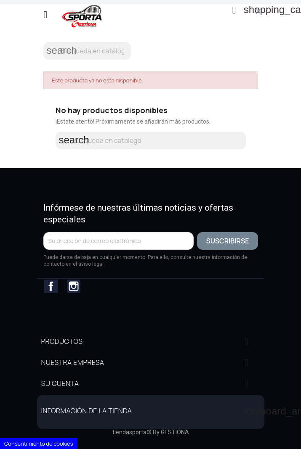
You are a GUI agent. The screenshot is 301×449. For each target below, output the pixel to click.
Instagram (73, 286)
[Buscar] (87, 51)
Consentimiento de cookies (38, 443)
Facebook (51, 286)
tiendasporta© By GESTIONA (150, 432)
